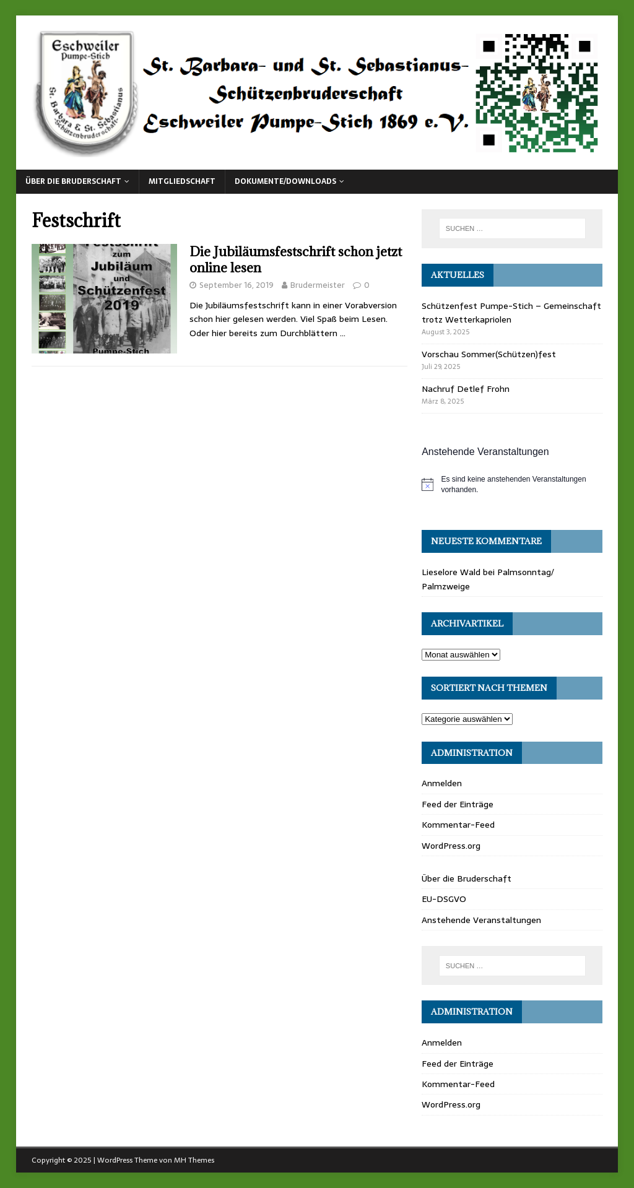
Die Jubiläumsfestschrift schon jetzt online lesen (295, 259)
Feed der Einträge (457, 804)
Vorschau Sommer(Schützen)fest (489, 354)
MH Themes (194, 1160)
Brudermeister (317, 285)
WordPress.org (451, 845)
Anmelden (442, 783)
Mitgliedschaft (182, 181)
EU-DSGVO (444, 899)
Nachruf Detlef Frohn (466, 389)
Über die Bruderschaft (73, 181)
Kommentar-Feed (458, 824)
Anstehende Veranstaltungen (481, 920)
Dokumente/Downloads (285, 181)
